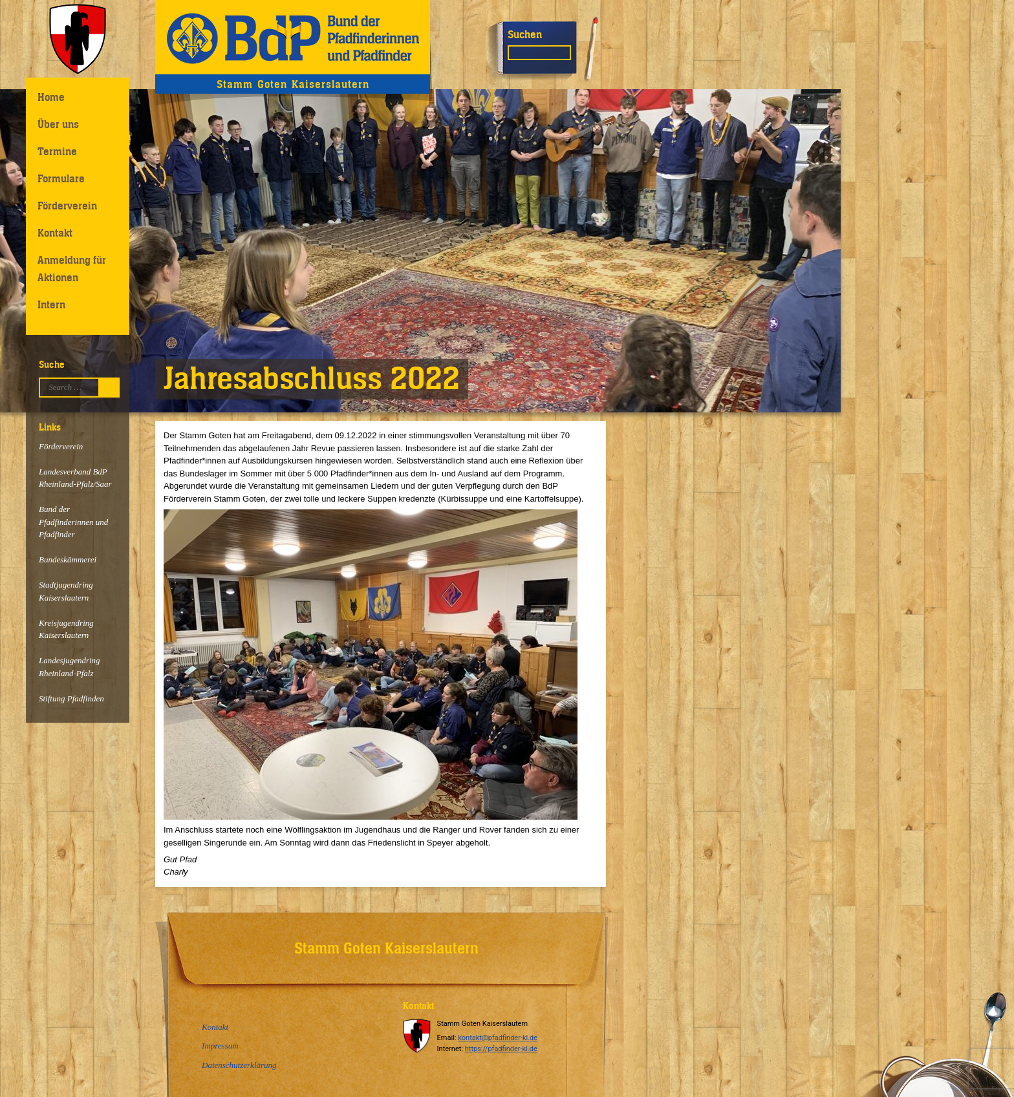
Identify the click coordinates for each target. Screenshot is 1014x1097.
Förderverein (67, 205)
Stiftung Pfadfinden (71, 698)
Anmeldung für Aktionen (72, 268)
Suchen (525, 34)
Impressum (220, 1045)
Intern (51, 304)
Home (51, 97)
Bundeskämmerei (67, 559)
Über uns (58, 124)
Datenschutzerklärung (239, 1065)
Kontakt (55, 232)
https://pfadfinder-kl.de (501, 1049)
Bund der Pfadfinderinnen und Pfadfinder (73, 521)
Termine (57, 151)
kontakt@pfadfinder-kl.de (497, 1038)
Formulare (61, 178)
